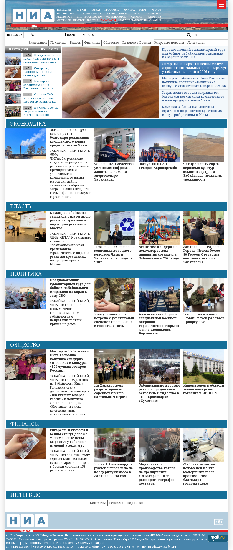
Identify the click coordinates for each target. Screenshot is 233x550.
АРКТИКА (129, 10)
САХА (123, 20)
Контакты (98, 503)
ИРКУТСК (78, 20)
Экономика (37, 42)
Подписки (135, 503)
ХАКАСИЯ (136, 16)
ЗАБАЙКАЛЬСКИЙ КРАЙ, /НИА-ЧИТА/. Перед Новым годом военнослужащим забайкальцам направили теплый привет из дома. (70, 302)
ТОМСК (136, 13)
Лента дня (196, 42)
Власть (75, 42)
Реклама (116, 503)
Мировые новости (169, 42)
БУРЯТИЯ (92, 20)
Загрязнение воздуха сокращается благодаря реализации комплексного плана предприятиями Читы (193, 96)
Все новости (50, 49)
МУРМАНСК (64, 20)
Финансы (92, 42)
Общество (111, 42)
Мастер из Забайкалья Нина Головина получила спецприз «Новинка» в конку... (39, 88)
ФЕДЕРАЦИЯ (63, 10)
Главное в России (136, 42)
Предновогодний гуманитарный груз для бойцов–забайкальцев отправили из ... (42, 60)
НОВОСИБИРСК (92, 13)
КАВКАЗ (95, 10)
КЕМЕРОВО (154, 13)
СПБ (79, 16)
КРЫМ (123, 13)
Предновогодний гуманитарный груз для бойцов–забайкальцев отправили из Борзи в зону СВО (193, 53)
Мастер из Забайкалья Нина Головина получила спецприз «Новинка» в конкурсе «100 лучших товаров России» (194, 82)
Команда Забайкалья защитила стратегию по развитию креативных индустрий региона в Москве (192, 111)
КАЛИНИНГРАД (65, 13)
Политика (58, 42)
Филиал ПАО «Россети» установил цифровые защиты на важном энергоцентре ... (41, 100)
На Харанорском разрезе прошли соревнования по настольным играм (41, 113)
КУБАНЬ (81, 10)
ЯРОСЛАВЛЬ (111, 10)
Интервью (25, 494)
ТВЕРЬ (143, 10)
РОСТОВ (156, 10)
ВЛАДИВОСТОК (93, 16)
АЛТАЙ (111, 13)
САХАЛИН (155, 20)
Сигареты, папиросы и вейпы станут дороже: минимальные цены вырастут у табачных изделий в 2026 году (194, 68)
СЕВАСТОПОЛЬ (137, 20)
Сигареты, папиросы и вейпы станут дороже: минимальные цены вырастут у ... (38, 75)
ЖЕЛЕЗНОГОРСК (116, 16)
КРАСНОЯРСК (64, 16)
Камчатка (154, 16)
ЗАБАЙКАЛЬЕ (109, 20)
